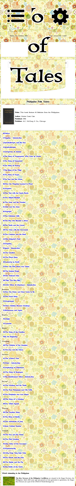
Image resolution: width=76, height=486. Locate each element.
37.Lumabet (7, 324)
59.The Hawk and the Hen (13, 458)
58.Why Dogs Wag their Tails (14, 453)
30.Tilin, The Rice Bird (11, 280)
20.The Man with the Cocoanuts (15, 230)
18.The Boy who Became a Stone (15, 221)
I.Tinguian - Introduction (12, 138)
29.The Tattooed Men (11, 276)
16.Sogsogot (7, 211)
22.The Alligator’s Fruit (11, 239)
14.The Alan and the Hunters (14, 202)
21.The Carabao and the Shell (14, 234)
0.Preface (6, 133)
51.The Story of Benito (11, 417)
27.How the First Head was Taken (16, 267)
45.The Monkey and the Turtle (14, 385)
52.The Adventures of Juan (13, 422)
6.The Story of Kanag (11, 166)
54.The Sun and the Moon (13, 435)
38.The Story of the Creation (14, 332)
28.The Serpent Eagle (11, 271)
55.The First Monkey (11, 439)
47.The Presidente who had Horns (16, 395)
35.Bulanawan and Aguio (12, 310)
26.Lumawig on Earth (11, 262)
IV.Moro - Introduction (11, 363)
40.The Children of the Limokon (15, 345)
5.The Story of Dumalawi (12, 161)
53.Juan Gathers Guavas (12, 426)
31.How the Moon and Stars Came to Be (18, 292)
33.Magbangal (8, 301)
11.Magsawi (7, 189)
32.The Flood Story (10, 297)
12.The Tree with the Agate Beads (15, 193)
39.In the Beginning (10, 337)
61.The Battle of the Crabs (13, 467)
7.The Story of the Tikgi (12, 170)
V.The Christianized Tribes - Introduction (18, 377)
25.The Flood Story (10, 257)
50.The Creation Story (11, 412)
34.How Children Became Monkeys (16, 306)
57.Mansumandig (9, 449)
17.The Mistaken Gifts (11, 216)
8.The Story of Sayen (11, 175)
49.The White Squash (11, 404)
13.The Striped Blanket (11, 198)
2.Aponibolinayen (9, 147)
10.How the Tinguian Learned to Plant (18, 184)
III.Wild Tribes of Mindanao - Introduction (19, 285)
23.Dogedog (7, 244)
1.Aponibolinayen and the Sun (14, 143)
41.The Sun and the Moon (13, 350)
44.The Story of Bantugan (13, 372)
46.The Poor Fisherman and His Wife (17, 390)
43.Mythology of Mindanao (13, 368)
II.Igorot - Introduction (11, 248)
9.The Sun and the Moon (12, 179)
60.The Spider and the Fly (13, 462)
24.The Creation (9, 253)
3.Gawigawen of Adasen (12, 152)
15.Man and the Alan (11, 207)
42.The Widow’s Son (11, 358)
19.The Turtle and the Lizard (13, 225)
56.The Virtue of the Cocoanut (14, 444)
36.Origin (6, 319)
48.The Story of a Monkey (13, 399)
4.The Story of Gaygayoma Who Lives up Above (22, 156)
